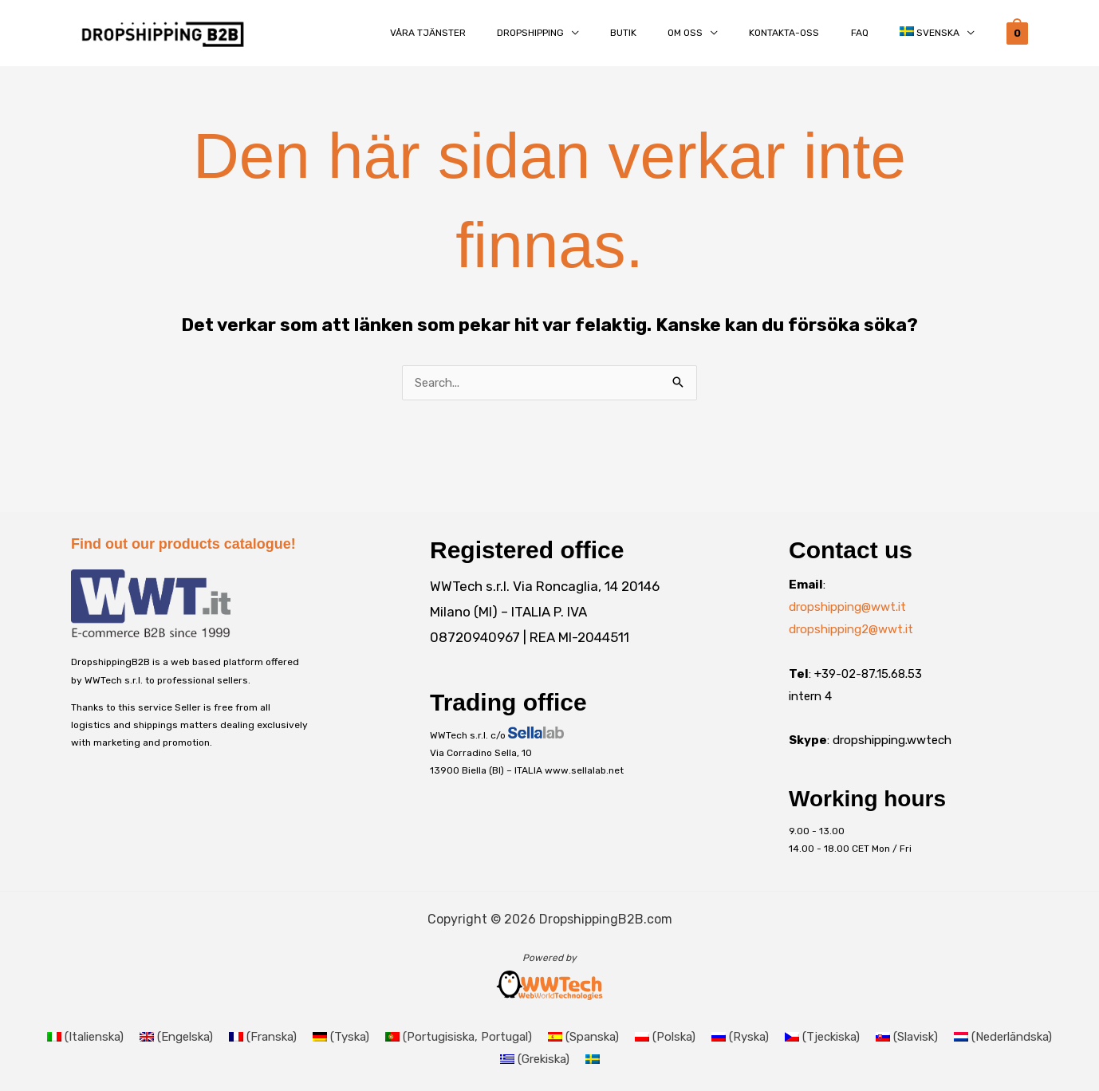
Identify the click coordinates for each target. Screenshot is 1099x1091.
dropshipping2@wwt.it (851, 629)
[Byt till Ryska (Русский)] (740, 1037)
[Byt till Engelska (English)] (176, 1037)
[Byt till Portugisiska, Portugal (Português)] (458, 1037)
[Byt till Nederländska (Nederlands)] (1003, 1037)
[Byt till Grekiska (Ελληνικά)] (534, 1059)
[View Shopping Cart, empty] (1017, 33)
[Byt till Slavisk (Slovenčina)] (907, 1037)
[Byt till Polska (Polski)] (665, 1037)
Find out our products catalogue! (183, 544)
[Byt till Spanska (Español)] (583, 1037)
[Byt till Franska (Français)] (263, 1037)
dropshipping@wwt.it (847, 607)
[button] (576, 33)
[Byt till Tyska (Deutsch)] (341, 1037)
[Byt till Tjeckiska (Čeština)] (822, 1037)
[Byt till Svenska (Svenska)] (592, 1059)
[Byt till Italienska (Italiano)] (85, 1037)
